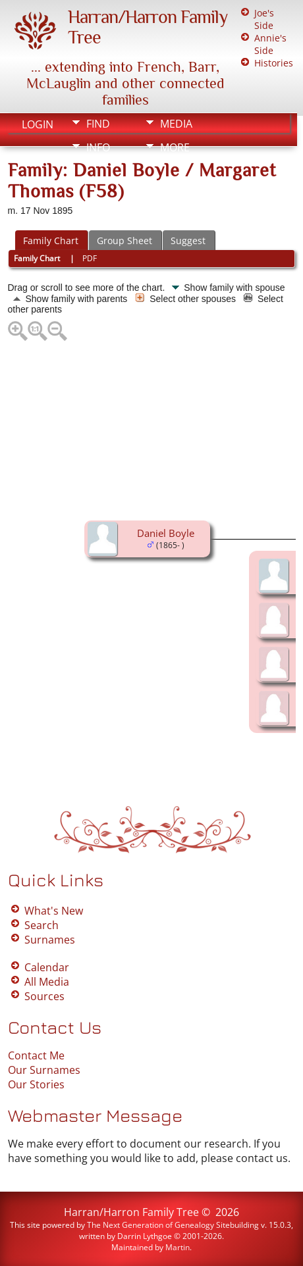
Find (98, 123)
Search (41, 925)
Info (98, 147)
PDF (89, 258)
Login (37, 124)
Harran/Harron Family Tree (131, 1212)
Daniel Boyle (165, 533)
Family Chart (50, 240)
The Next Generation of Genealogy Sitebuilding (173, 1224)
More (175, 147)
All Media (46, 982)
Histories (273, 63)
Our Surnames (44, 1070)
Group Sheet (124, 240)
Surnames (49, 939)
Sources (44, 996)
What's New (53, 910)
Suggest (188, 240)
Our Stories (36, 1084)
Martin (177, 1247)
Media (176, 123)
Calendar (46, 967)
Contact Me (36, 1055)
